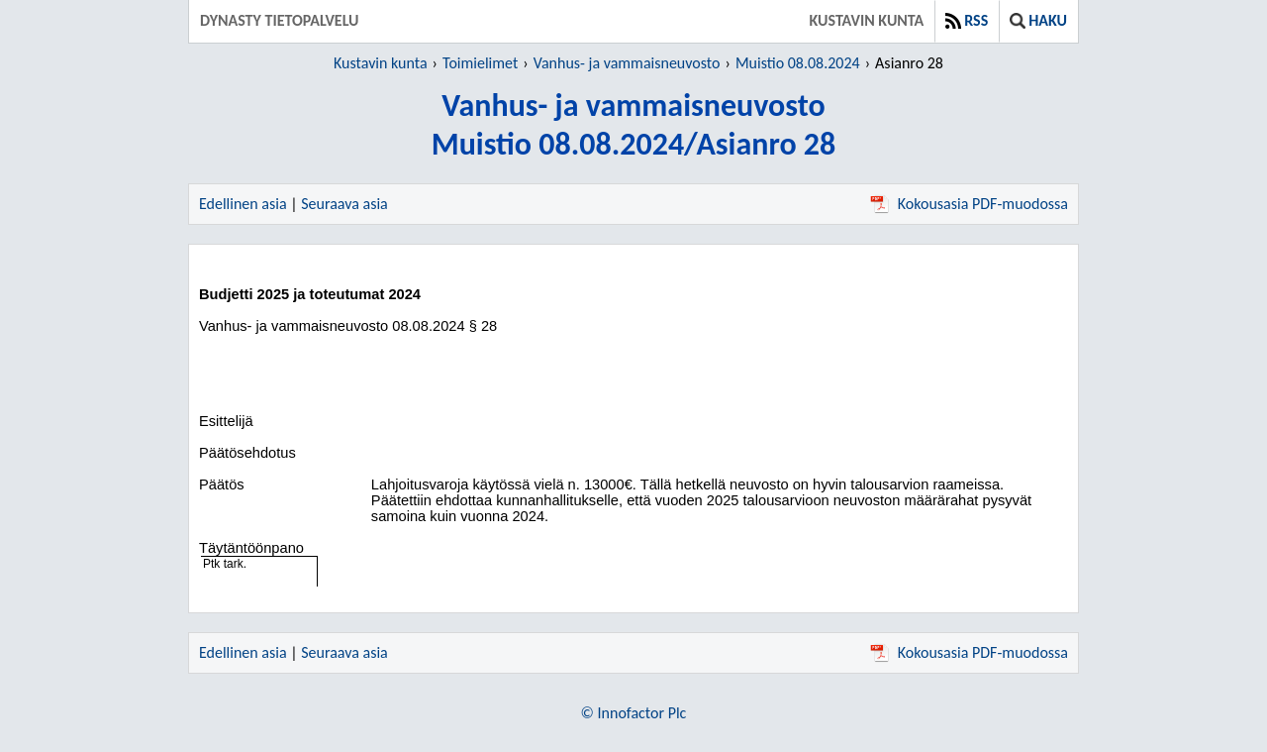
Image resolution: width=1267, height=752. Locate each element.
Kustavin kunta (867, 20)
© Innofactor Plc (634, 712)
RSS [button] (966, 20)
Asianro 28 (909, 63)
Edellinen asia (243, 203)
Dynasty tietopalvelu (279, 20)
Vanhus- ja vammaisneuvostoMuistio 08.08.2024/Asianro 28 (634, 124)
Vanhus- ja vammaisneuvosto (627, 63)
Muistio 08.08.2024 (797, 63)
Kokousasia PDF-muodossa (969, 203)
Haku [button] (1038, 20)
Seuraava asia (344, 203)
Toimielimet (480, 63)
